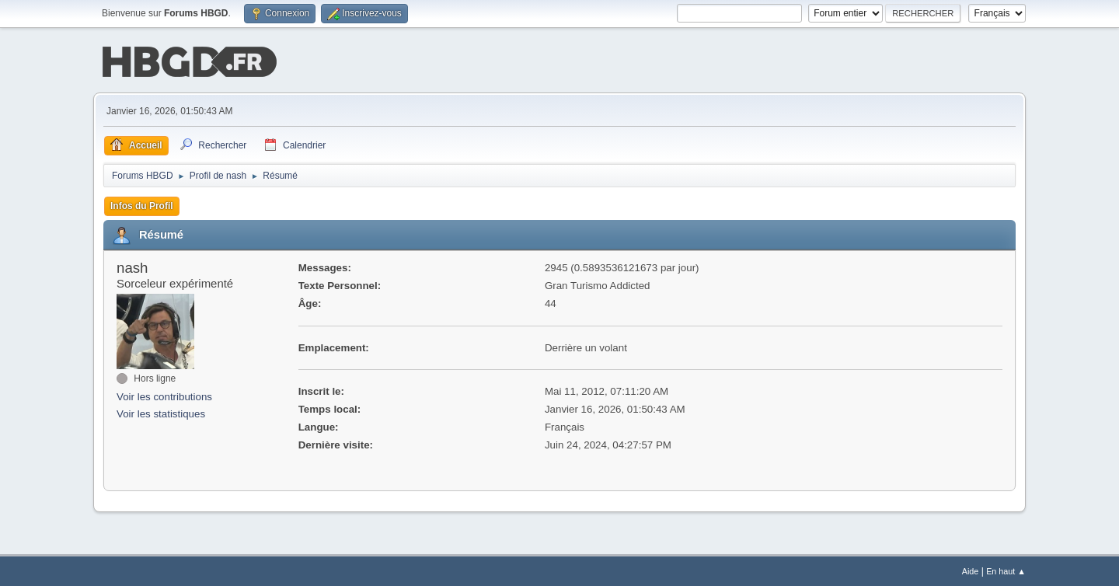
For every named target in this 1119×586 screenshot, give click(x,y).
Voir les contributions (164, 395)
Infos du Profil (141, 204)
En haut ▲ (1006, 569)
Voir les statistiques (161, 413)
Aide (970, 569)
